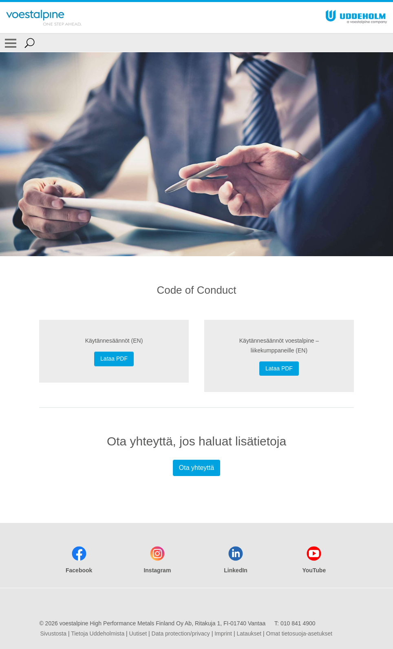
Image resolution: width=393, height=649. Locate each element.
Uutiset (138, 633)
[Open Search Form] (29, 43)
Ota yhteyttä (196, 467)
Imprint (223, 633)
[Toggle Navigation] (10, 43)
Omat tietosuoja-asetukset (299, 633)
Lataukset (248, 633)
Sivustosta (53, 633)
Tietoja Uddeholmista (97, 633)
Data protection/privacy (181, 633)
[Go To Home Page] (44, 17)
